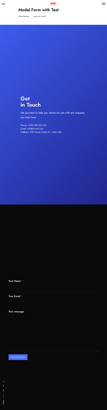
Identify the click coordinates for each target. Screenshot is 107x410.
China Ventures (23, 16)
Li (3, 381)
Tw (3, 386)
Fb (3, 390)
